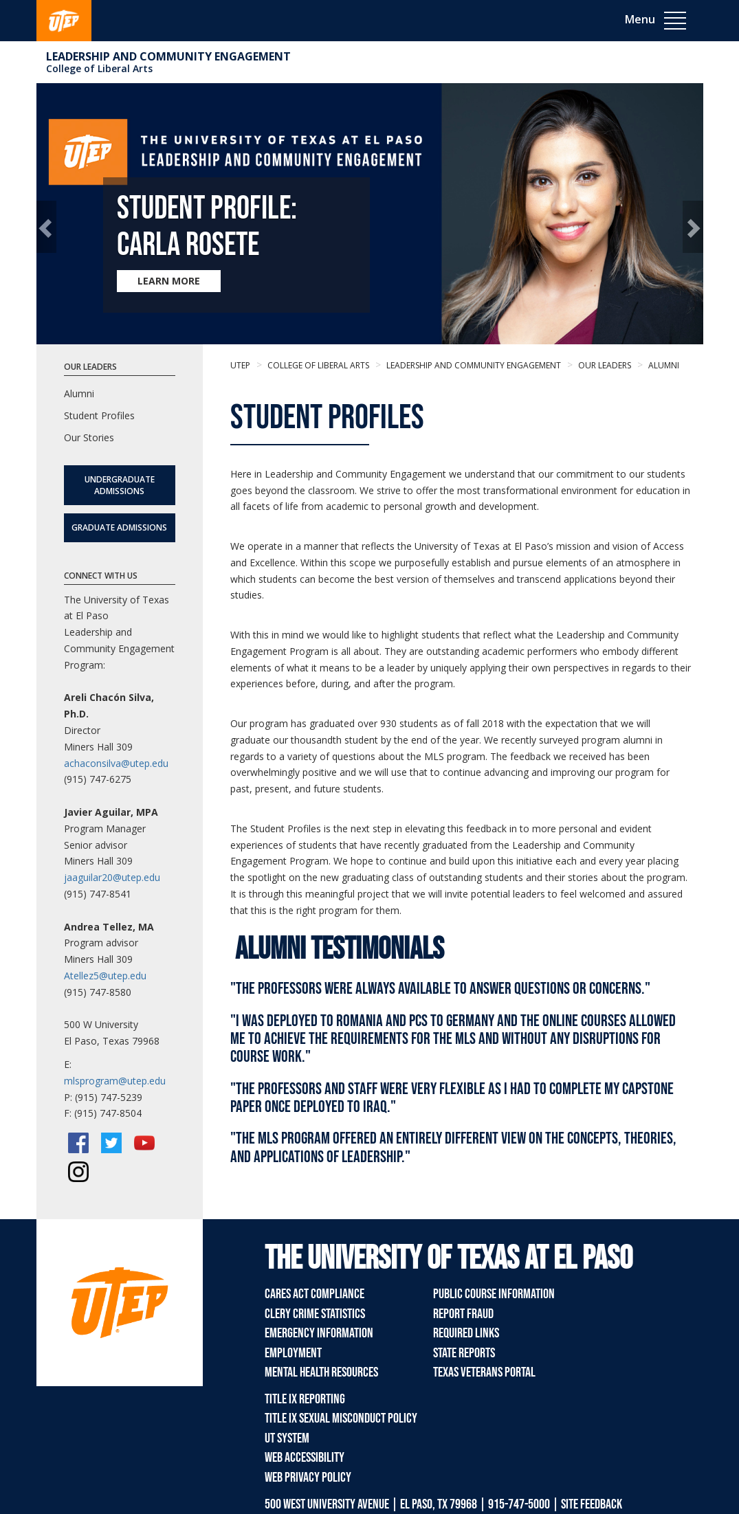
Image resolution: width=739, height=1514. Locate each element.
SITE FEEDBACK (591, 1504)
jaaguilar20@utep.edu (112, 877)
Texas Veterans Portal (484, 1372)
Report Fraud (463, 1314)
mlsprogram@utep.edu (115, 1080)
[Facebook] (78, 1142)
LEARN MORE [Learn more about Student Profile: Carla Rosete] (168, 280)
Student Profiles (99, 415)
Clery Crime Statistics (315, 1314)
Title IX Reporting (305, 1399)
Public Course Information (494, 1294)
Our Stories (89, 437)
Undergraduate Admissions (120, 485)
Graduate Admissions (119, 527)
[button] (46, 227)
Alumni (662, 365)
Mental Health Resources (321, 1372)
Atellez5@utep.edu (105, 975)
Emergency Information (319, 1333)
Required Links (466, 1333)
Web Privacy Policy (308, 1477)
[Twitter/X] (111, 1142)
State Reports (464, 1353)
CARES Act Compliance (314, 1294)
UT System (287, 1438)
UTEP (240, 365)
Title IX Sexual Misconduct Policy (341, 1418)
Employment (293, 1353)
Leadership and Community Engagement (168, 56)
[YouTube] (144, 1142)
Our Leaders (603, 365)
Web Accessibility (304, 1457)
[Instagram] (78, 1171)
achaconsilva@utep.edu (116, 763)
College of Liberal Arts (99, 68)
